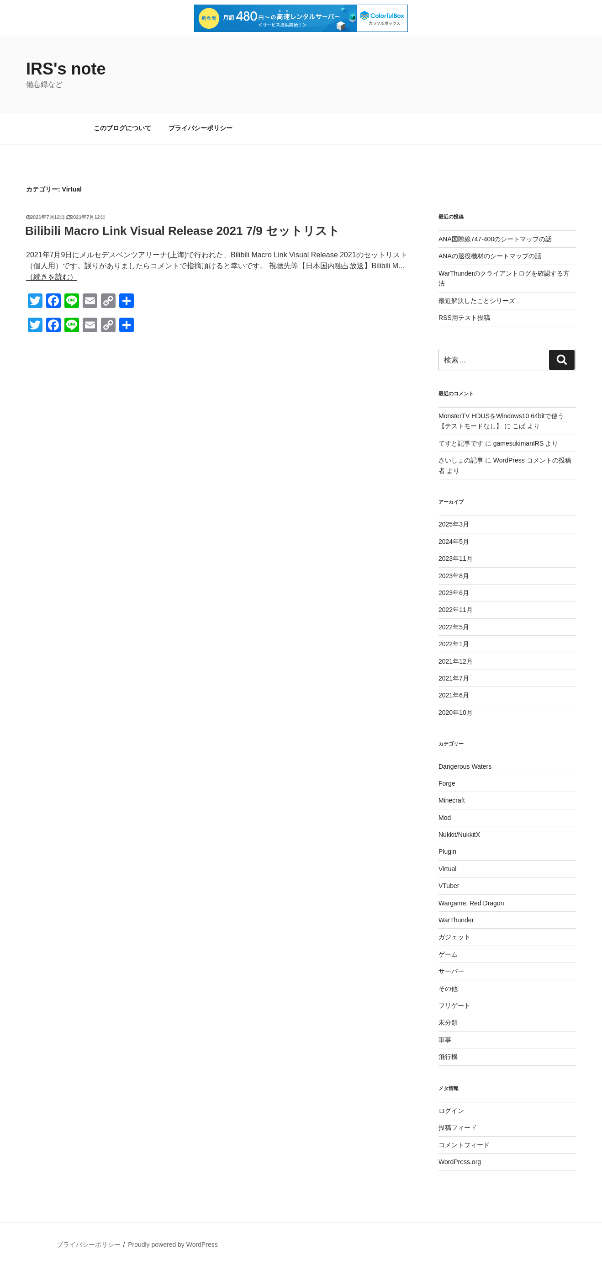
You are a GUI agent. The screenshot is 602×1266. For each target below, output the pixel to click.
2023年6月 (453, 592)
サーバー (451, 971)
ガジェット (454, 937)
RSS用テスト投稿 (464, 317)
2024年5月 (453, 541)
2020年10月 (455, 712)
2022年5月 (453, 627)
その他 (448, 988)
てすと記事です (460, 443)
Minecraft (451, 800)
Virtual (447, 868)
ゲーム (448, 954)
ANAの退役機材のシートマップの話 (489, 256)
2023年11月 (455, 558)
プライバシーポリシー (200, 128)
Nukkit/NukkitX (459, 834)
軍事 (444, 1039)
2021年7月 (453, 678)
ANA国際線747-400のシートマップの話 (495, 239)
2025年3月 (453, 524)
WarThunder (456, 920)
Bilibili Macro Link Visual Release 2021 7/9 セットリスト (182, 231)
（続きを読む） (51, 277)
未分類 (448, 1022)
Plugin (447, 851)
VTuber (448, 885)
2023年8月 (453, 576)
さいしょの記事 (460, 460)
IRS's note (66, 68)
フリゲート (454, 1005)
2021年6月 (453, 695)
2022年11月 (455, 609)
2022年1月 (453, 644)
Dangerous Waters (464, 766)
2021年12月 (455, 661)
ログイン (451, 1110)
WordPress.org (459, 1161)
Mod (444, 817)
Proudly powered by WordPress (173, 1244)
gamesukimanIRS (518, 443)
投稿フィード (457, 1127)
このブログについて (122, 128)
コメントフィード (464, 1145)
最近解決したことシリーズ (476, 300)
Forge (446, 783)
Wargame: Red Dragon (471, 903)
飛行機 (448, 1056)
